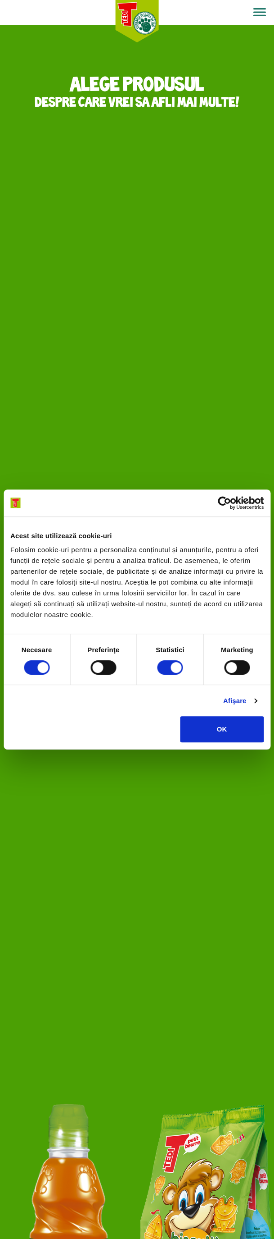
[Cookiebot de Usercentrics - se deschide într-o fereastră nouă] (224, 503)
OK (222, 729)
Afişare (235, 700)
